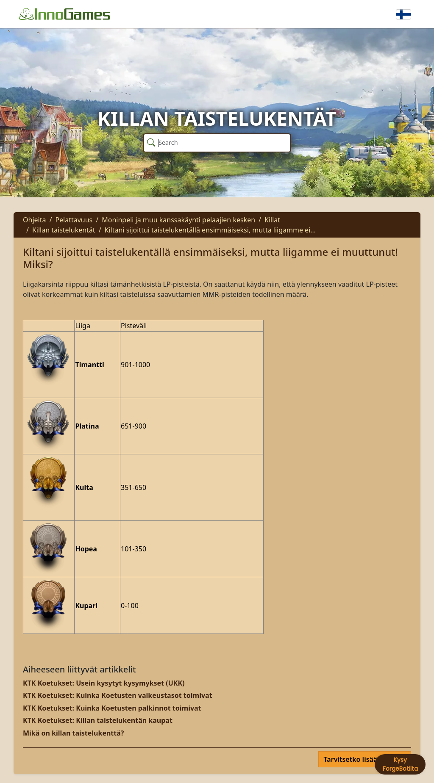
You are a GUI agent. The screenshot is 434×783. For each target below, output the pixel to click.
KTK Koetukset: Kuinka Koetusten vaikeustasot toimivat (117, 695)
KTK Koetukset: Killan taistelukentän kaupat (97, 720)
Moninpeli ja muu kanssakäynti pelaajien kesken (178, 219)
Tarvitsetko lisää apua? (362, 759)
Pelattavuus (73, 219)
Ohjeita (34, 219)
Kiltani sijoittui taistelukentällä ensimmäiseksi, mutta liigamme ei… (210, 230)
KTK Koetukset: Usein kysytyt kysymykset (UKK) (103, 683)
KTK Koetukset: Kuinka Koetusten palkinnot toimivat (112, 708)
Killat (272, 219)
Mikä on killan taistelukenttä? (73, 733)
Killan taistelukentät (63, 230)
